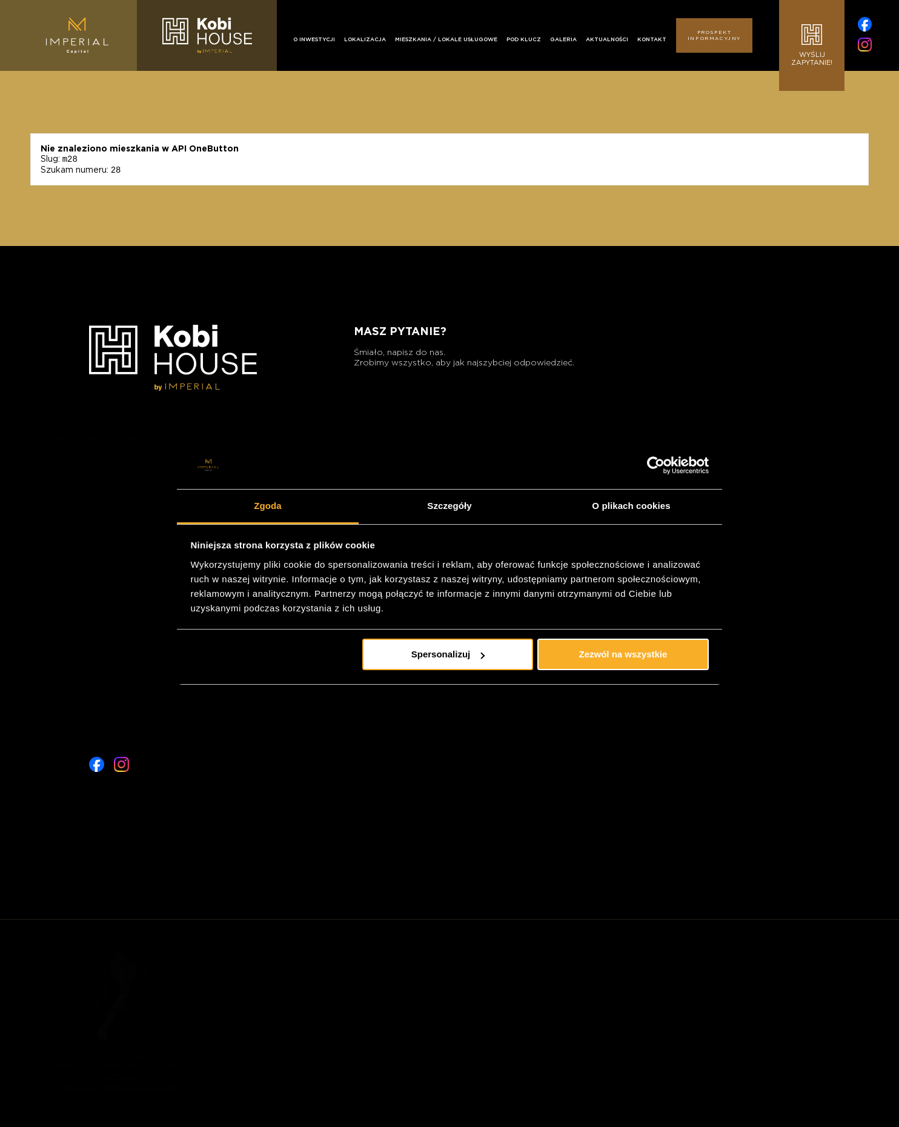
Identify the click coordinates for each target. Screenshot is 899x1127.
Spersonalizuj (448, 654)
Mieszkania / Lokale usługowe (446, 39)
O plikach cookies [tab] (631, 505)
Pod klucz (523, 39)
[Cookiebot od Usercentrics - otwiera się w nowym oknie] (656, 465)
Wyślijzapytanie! (811, 45)
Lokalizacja (365, 39)
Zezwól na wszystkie (623, 654)
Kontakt (651, 39)
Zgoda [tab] (268, 505)
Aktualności (607, 39)
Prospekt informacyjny (714, 35)
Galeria (563, 39)
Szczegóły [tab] (449, 505)
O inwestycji (314, 39)
